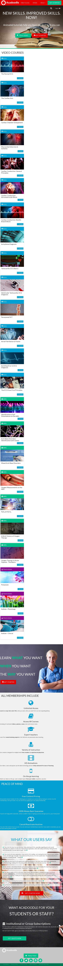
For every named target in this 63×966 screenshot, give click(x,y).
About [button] (43, 3)
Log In (57, 8)
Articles (35, 3)
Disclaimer (6, 964)
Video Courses (25, 3)
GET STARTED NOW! (31, 893)
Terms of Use (23, 964)
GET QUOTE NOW (14, 938)
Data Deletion (33, 964)
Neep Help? (30, 956)
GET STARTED (54, 3)
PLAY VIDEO (22, 35)
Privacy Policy (14, 964)
